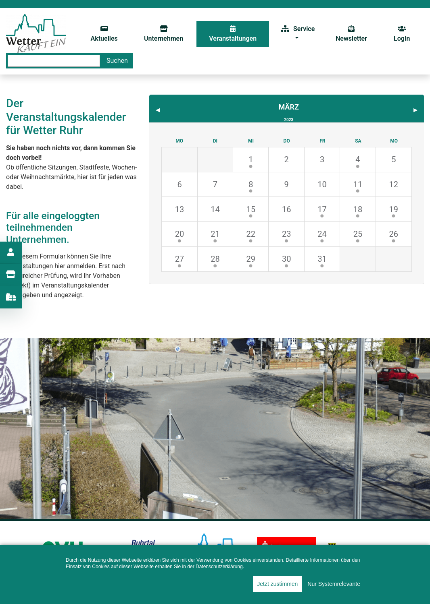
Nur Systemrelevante (333, 584)
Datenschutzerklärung (219, 566)
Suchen (117, 60)
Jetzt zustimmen (277, 584)
